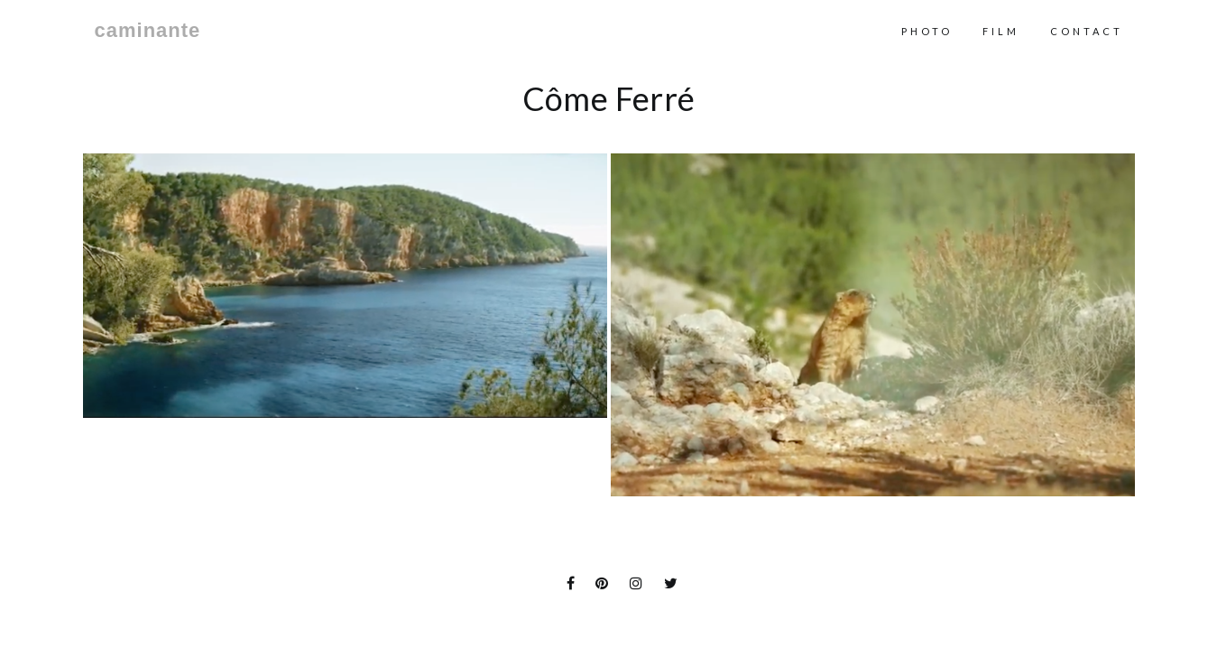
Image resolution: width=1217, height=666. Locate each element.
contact (1086, 31)
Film (1000, 31)
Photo (927, 31)
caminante (148, 31)
